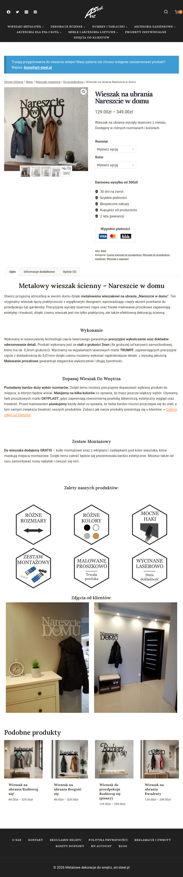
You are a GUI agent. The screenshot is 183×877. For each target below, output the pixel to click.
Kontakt (35, 840)
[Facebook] (8, 12)
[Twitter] (17, 12)
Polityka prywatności (108, 840)
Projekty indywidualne (145, 32)
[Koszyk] (176, 12)
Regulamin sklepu (66, 840)
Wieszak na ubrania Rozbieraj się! (23, 789)
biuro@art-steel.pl (38, 67)
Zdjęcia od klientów (91, 37)
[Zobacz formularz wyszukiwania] (166, 12)
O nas (16, 840)
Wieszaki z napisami (118, 259)
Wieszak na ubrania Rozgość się (67, 789)
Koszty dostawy (70, 846)
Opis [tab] (12, 271)
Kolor (99, 157)
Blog (123, 846)
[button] (84, 92)
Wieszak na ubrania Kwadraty (154, 789)
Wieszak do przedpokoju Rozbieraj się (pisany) (110, 791)
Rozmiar (101, 141)
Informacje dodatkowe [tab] (39, 271)
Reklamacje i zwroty (153, 840)
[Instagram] (26, 12)
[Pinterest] (35, 12)
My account (101, 846)
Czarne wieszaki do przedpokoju (124, 255)
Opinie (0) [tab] (69, 271)
